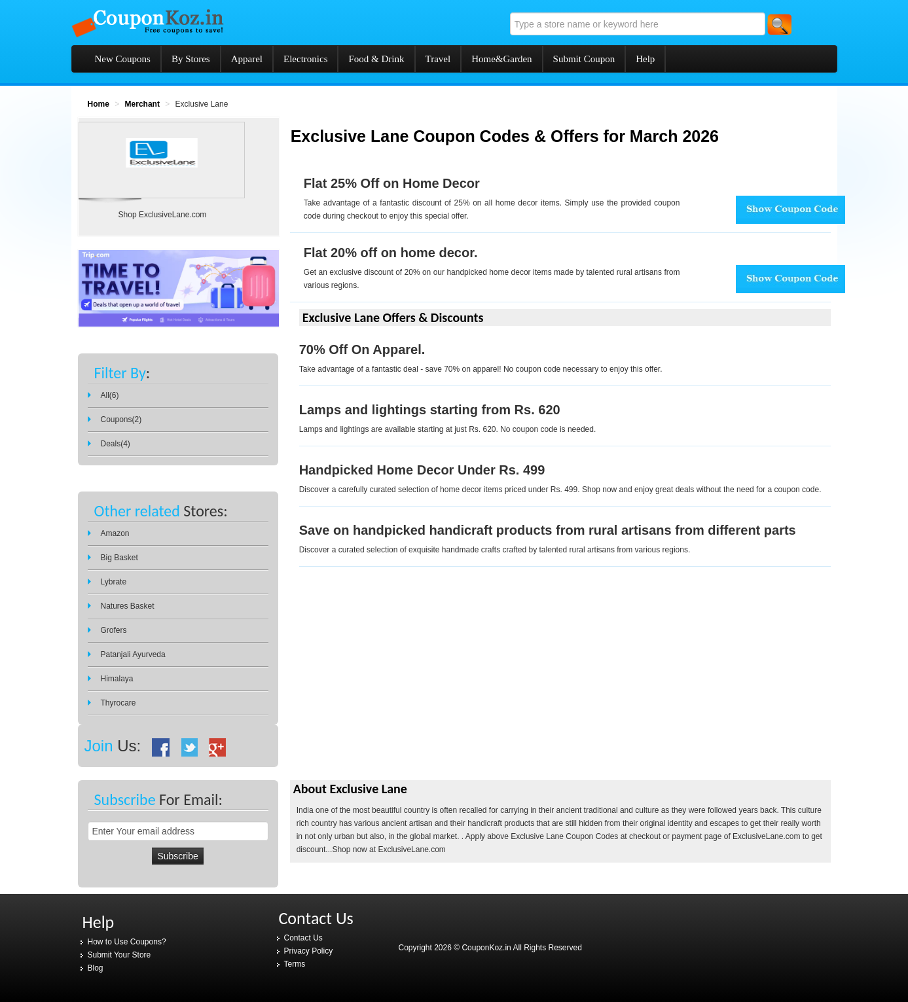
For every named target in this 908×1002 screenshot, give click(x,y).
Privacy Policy (308, 951)
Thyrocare (118, 702)
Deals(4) (115, 443)
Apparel (247, 59)
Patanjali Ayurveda (133, 654)
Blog (95, 968)
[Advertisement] (400, 684)
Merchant (142, 104)
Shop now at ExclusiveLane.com (388, 849)
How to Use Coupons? (127, 941)
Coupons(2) (121, 419)
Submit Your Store (119, 954)
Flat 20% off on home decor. (391, 252)
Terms (295, 964)
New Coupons (123, 59)
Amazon (115, 533)
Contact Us (303, 937)
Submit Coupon (584, 59)
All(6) (110, 395)
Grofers (114, 630)
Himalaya (117, 678)
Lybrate (114, 581)
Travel (438, 59)
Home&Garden (501, 59)
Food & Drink (376, 59)
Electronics (305, 59)
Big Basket (119, 557)
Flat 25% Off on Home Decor (392, 183)
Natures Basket (127, 606)
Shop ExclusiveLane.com (162, 214)
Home (98, 104)
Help (645, 59)
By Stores (191, 59)
